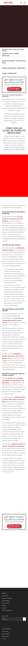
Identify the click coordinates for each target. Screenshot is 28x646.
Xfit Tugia (4, 638)
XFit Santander (5, 636)
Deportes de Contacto (7, 598)
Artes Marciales (5, 603)
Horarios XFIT (5, 595)
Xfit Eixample (5, 631)
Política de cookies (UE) (7, 610)
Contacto (4, 608)
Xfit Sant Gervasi (5, 633)
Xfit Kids (4, 605)
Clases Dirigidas (5, 600)
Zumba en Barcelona (16, 131)
